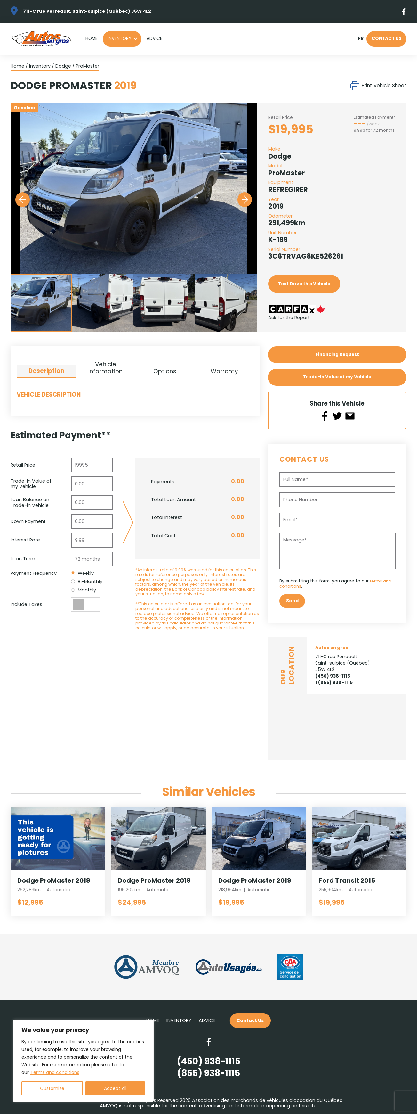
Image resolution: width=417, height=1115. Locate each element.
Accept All (115, 1088)
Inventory (119, 39)
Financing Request (337, 354)
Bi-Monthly (87, 581)
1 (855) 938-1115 (334, 683)
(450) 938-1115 (332, 676)
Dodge (63, 66)
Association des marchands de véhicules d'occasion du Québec (267, 1100)
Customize (52, 1088)
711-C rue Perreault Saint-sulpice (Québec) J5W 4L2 (342, 663)
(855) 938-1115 (208, 1074)
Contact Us (387, 39)
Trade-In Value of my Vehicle (337, 377)
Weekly (82, 573)
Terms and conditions (54, 1072)
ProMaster (87, 66)
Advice (154, 39)
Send (292, 601)
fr (360, 39)
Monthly (83, 590)
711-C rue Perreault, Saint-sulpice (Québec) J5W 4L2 (87, 11)
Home (91, 39)
